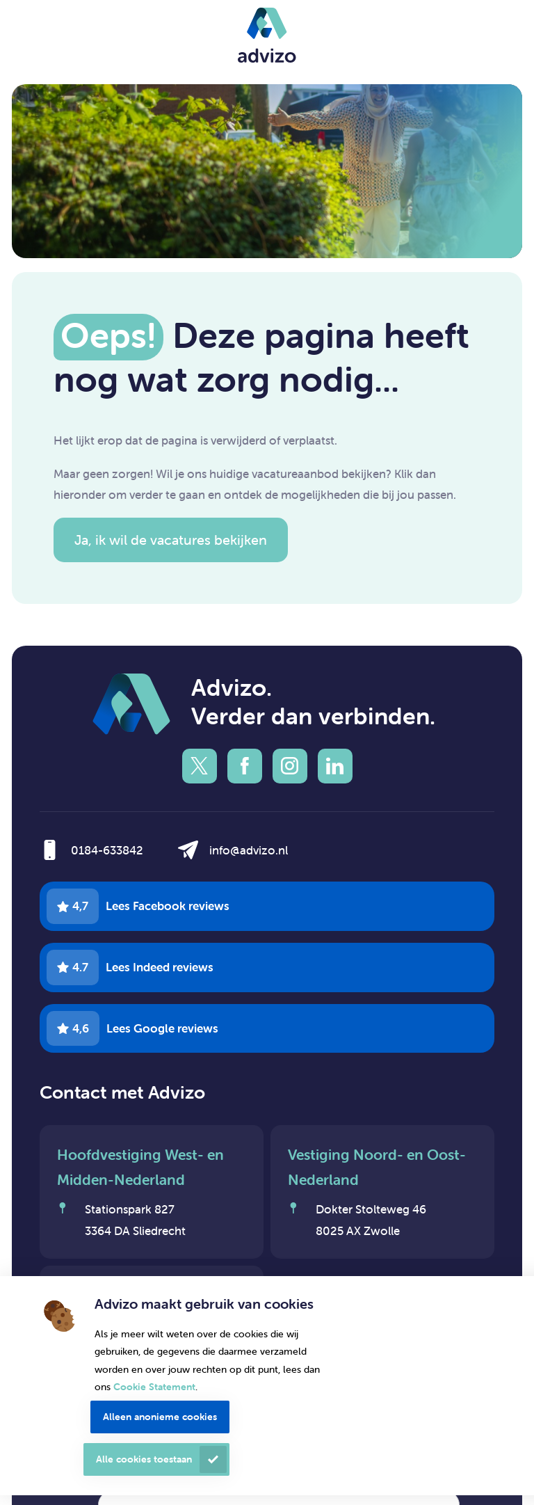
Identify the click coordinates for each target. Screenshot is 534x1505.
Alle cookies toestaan (144, 1459)
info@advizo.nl (248, 850)
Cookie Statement (154, 1386)
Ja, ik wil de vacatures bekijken (170, 539)
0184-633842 (107, 850)
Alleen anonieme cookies (160, 1416)
